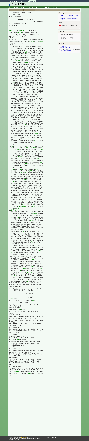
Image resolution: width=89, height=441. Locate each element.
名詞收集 (26, 10)
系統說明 (47, 7)
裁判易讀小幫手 (31, 10)
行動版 (68, 1)
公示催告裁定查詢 (39, 7)
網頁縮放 (73, 1)
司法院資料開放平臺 (55, 7)
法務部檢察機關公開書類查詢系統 (66, 50)
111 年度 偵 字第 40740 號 (65, 47)
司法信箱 (79, 1)
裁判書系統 (32, 1)
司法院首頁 (62, 1)
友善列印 (69, 10)
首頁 (10, 7)
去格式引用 (11, 10)
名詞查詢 (21, 10)
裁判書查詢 (16, 7)
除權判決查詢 (31, 7)
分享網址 (16, 10)
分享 (78, 10)
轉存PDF (74, 10)
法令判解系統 (24, 1)
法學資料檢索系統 (14, 1)
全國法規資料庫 (23, 437)
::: (54, 1)
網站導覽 (57, 1)
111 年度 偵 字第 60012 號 (65, 46)
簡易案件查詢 (23, 7)
